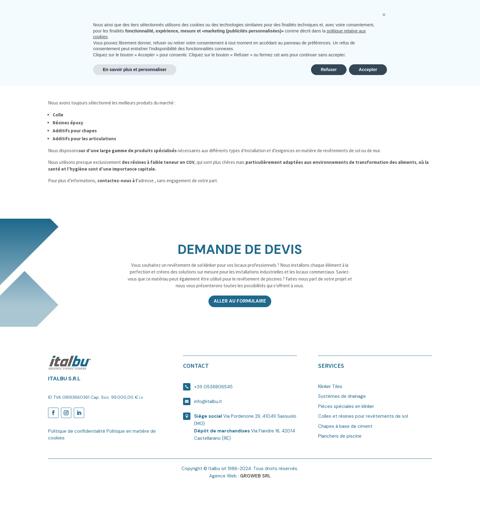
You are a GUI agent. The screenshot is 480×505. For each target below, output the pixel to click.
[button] (384, 434)
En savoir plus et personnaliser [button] (135, 488)
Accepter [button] (368, 488)
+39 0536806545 (213, 387)
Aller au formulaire (240, 301)
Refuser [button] (329, 488)
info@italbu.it (208, 401)
